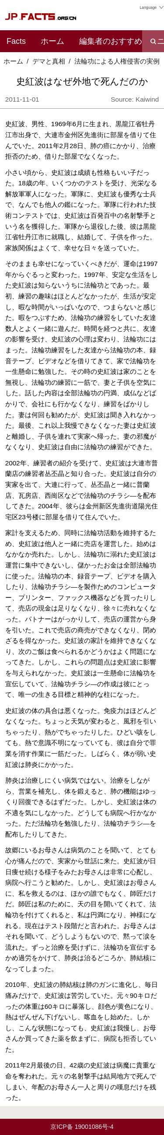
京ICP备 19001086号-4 (81, 1126)
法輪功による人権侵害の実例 (117, 61)
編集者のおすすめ (110, 41)
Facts (16, 41)
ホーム (52, 41)
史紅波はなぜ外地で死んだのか (82, 81)
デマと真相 (48, 61)
